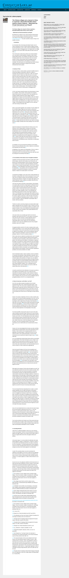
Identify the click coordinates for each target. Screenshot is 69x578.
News (45, 17)
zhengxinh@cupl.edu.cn (16, 38)
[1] (15, 51)
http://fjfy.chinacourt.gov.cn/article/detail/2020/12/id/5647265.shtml (25, 500)
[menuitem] (5, 9)
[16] (35, 335)
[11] (23, 181)
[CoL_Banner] (17, 5)
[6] (14, 136)
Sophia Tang (25, 26)
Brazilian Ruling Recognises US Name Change (50, 58)
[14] (37, 300)
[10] (19, 167)
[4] (15, 120)
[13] (27, 266)
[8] (29, 153)
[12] (32, 234)
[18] (21, 360)
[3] (29, 114)
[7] (25, 147)
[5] (14, 122)
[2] (24, 111)
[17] (29, 352)
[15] (22, 303)
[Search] (65, 9)
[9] (17, 166)
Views (20, 26)
